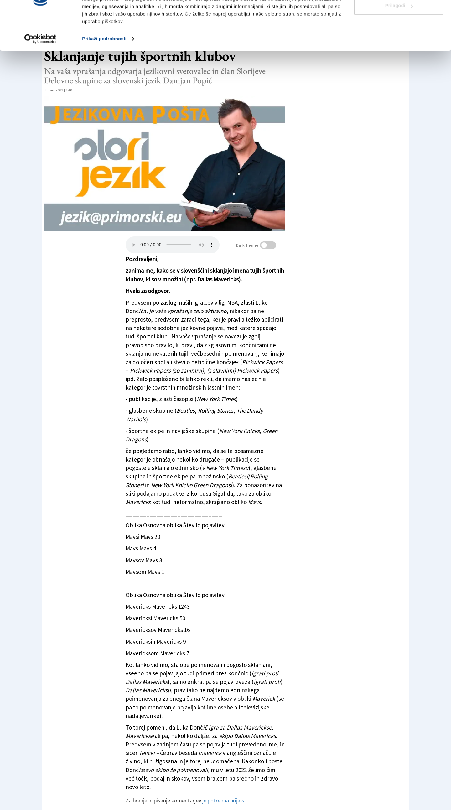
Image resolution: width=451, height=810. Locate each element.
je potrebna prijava (224, 800)
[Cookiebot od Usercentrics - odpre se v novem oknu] (40, 70)
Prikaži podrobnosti (104, 70)
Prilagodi (399, 37)
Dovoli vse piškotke (399, 16)
